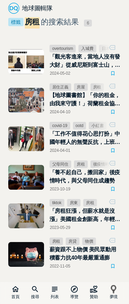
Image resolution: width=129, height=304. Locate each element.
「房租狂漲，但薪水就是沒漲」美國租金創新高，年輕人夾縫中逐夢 (85, 215)
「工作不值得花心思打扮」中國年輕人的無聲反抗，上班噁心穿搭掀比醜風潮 (85, 138)
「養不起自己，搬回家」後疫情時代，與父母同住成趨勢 (85, 176)
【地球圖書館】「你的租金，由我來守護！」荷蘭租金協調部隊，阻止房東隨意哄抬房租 (85, 100)
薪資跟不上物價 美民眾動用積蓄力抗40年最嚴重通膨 (83, 254)
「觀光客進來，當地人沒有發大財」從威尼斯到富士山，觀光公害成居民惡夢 (85, 61)
